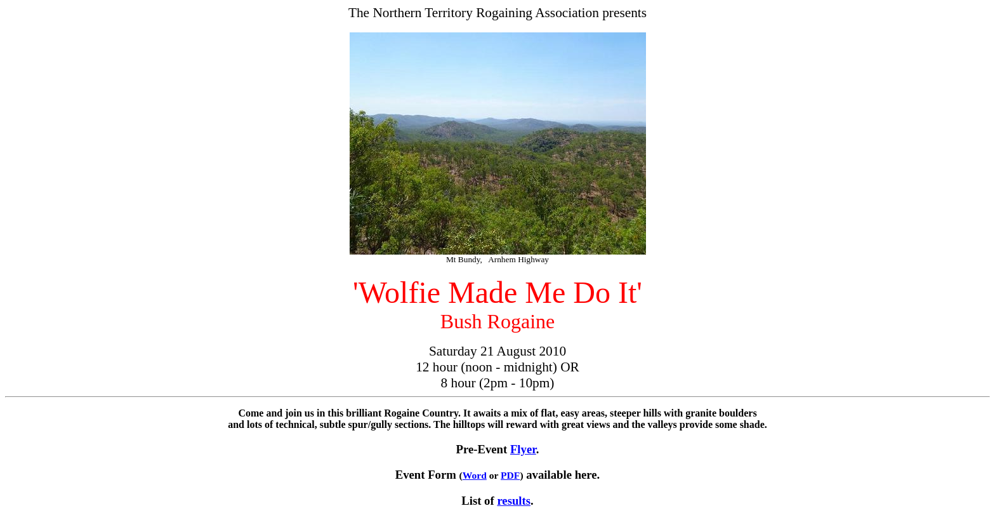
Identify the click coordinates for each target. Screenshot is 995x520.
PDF (510, 475)
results (513, 500)
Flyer (523, 449)
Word (475, 475)
